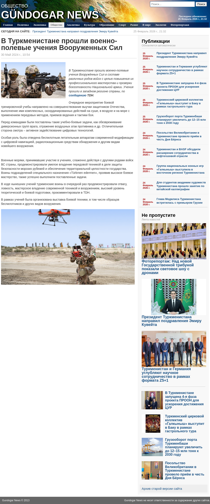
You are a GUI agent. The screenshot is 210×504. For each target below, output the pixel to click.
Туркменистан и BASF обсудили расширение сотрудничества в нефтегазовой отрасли (178, 153)
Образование (106, 24)
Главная (8, 24)
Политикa (23, 24)
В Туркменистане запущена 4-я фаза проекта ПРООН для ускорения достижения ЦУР (181, 86)
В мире (147, 24)
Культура (89, 24)
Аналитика (73, 24)
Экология (160, 24)
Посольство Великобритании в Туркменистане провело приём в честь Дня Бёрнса (179, 136)
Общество (56, 24)
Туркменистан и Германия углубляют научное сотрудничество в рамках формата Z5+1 (182, 70)
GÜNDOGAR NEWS (50, 15)
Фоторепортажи (180, 24)
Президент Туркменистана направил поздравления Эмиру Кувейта (99, 31)
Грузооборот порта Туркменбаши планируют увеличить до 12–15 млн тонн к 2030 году (181, 120)
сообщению (77, 95)
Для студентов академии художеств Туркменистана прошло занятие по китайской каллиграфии (181, 186)
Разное (134, 24)
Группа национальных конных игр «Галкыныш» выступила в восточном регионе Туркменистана (180, 169)
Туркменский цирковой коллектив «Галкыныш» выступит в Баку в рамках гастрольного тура (180, 103)
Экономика (39, 24)
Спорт (122, 24)
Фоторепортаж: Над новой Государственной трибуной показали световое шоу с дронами (174, 265)
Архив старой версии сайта (162, 488)
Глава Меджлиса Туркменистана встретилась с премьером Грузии (180, 200)
